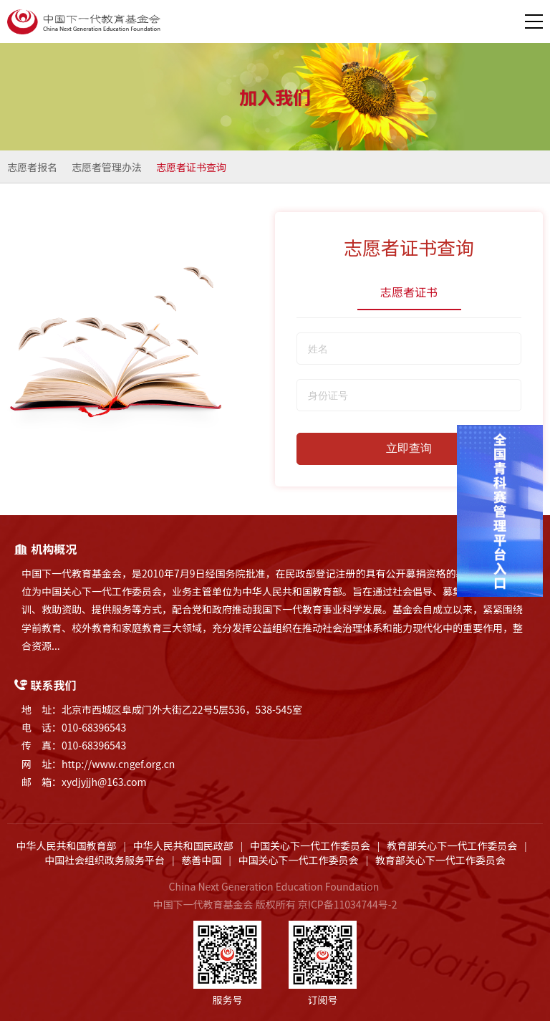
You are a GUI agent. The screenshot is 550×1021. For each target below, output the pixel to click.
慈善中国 (201, 860)
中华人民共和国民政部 (183, 845)
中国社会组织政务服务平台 (104, 860)
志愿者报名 (32, 167)
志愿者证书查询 (191, 167)
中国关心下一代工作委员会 (310, 845)
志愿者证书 (409, 291)
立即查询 (409, 448)
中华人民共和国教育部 (66, 845)
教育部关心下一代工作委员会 (452, 845)
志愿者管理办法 (107, 167)
